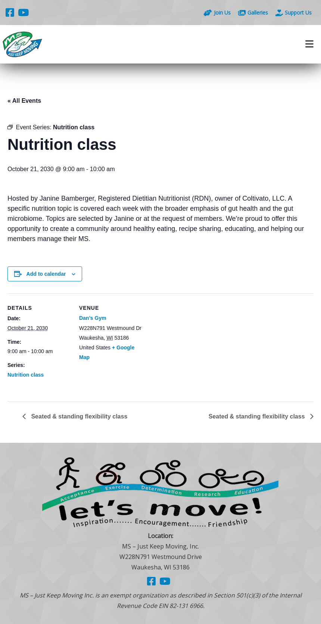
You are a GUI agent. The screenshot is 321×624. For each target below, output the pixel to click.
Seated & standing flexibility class (78, 416)
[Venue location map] (190, 345)
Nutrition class (25, 375)
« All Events (24, 101)
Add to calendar (46, 274)
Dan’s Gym (92, 318)
